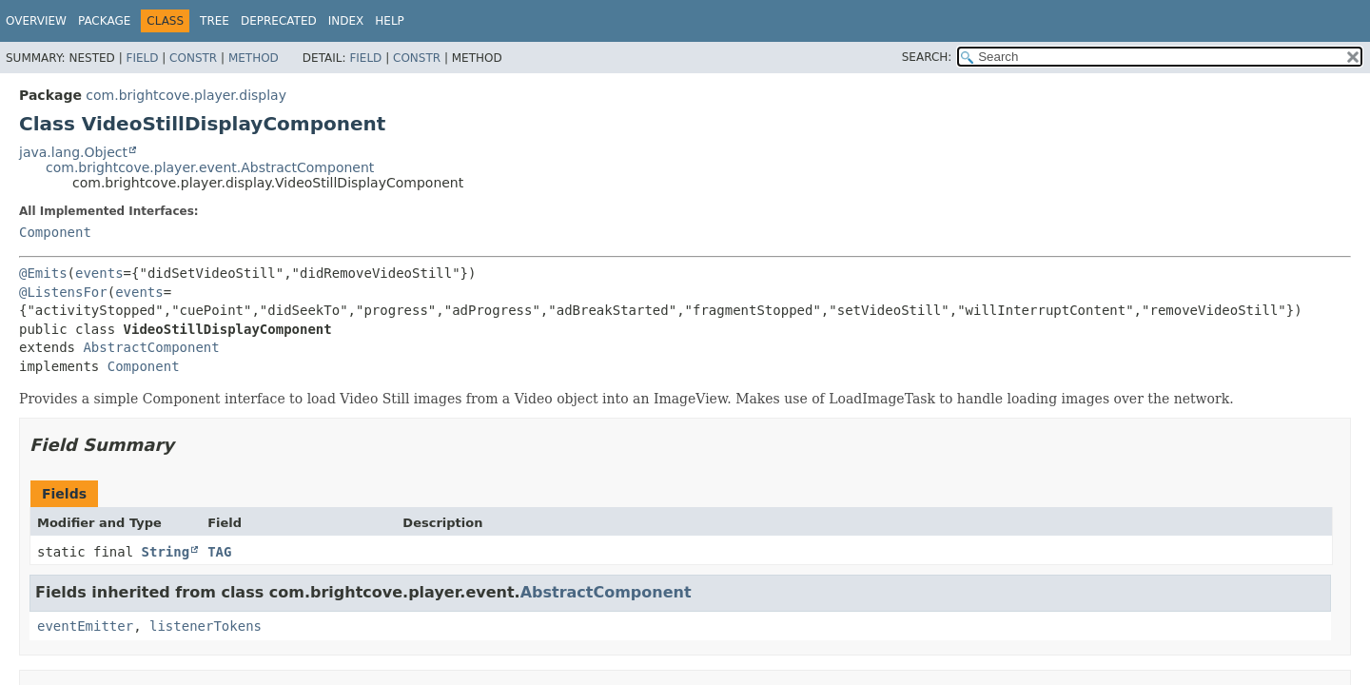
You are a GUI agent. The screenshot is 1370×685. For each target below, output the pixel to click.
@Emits (43, 273)
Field (142, 58)
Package (104, 21)
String (166, 551)
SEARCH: (927, 57)
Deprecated (279, 21)
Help (389, 21)
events (99, 273)
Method (253, 58)
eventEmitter (85, 626)
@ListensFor (63, 292)
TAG (219, 551)
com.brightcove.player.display (186, 95)
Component (55, 232)
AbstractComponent (151, 347)
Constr (193, 58)
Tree (214, 21)
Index (346, 21)
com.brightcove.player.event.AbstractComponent (210, 167)
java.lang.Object (73, 152)
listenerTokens (205, 626)
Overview (36, 21)
